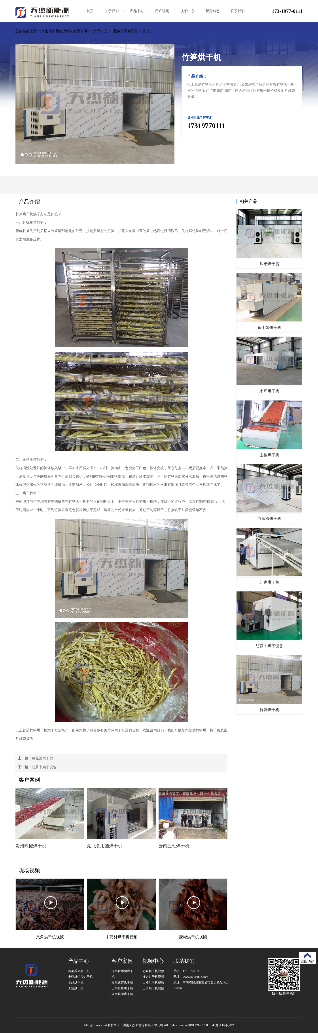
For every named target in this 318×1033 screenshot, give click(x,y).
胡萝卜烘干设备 (44, 767)
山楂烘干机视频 (153, 982)
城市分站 (228, 1025)
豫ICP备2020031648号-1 (205, 1025)
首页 (90, 11)
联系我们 (238, 11)
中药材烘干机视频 (121, 937)
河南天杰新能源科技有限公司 (64, 31)
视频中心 (187, 11)
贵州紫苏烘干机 (122, 982)
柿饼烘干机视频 (153, 976)
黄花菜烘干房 (42, 758)
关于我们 (112, 11)
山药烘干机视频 (153, 988)
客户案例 (29, 780)
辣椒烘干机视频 (193, 937)
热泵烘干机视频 (153, 971)
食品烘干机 (75, 982)
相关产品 (248, 201)
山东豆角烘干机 (122, 988)
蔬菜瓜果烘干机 (125, 31)
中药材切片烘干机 (80, 976)
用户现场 (162, 11)
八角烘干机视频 (50, 937)
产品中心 (137, 11)
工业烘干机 (75, 988)
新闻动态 (212, 11)
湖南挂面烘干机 (122, 994)
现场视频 (29, 870)
